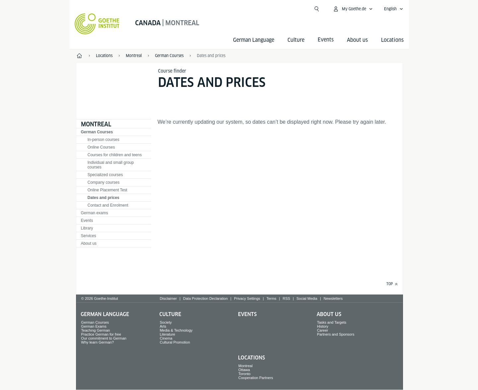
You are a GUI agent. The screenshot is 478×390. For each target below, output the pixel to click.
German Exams (93, 326)
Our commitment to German (103, 338)
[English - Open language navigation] (394, 9)
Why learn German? (97, 342)
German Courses (97, 132)
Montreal (96, 124)
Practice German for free (101, 334)
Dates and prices (211, 55)
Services (88, 235)
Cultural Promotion (175, 342)
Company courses (104, 182)
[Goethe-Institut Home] (97, 23)
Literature (167, 334)
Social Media (306, 298)
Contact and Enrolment (108, 205)
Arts (163, 326)
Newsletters (333, 298)
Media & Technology (176, 330)
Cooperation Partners (255, 378)
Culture (295, 39)
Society (166, 322)
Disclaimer (168, 298)
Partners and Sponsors (336, 334)
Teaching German (95, 330)
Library (87, 228)
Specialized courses (105, 174)
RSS (286, 298)
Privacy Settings (247, 298)
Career (322, 330)
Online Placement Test (107, 190)
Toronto (244, 374)
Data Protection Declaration (205, 298)
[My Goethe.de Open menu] (352, 9)
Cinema (166, 338)
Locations (392, 39)
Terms (272, 298)
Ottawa (244, 370)
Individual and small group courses (111, 164)
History (322, 326)
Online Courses (101, 147)
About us (357, 39)
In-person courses (104, 139)
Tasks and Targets (331, 322)
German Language (253, 39)
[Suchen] (317, 9)
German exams (94, 213)
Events (87, 220)
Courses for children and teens (115, 155)
